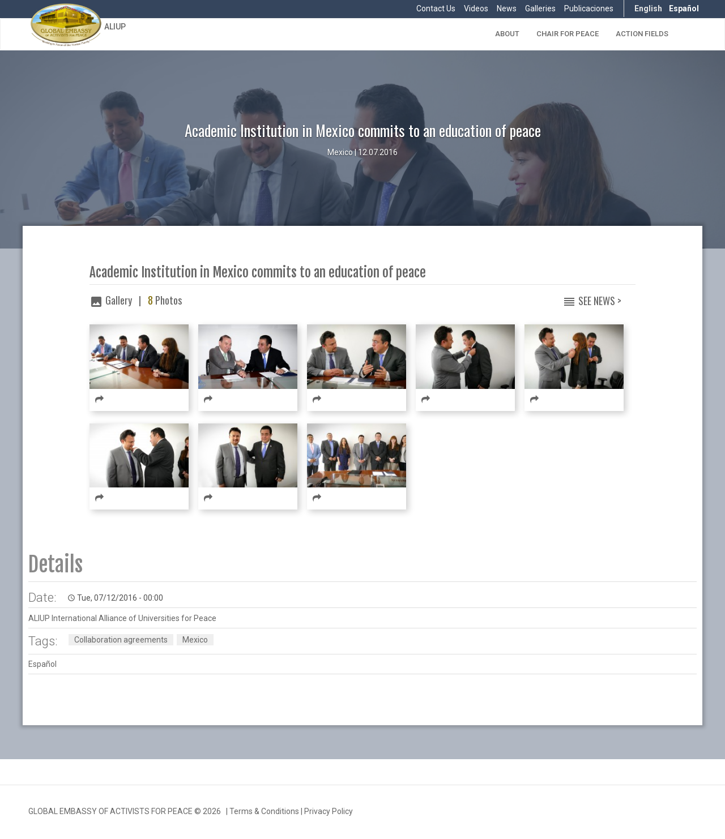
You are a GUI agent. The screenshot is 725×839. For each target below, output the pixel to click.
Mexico (195, 639)
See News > (599, 300)
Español (684, 8)
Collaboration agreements (121, 639)
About (507, 33)
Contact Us (435, 8)
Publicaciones (588, 8)
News (507, 8)
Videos (476, 8)
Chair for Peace (567, 33)
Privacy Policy (328, 811)
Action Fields (642, 33)
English (648, 8)
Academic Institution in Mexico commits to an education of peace (257, 272)
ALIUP (115, 26)
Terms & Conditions (264, 811)
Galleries (540, 8)
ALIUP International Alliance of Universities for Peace (122, 618)
